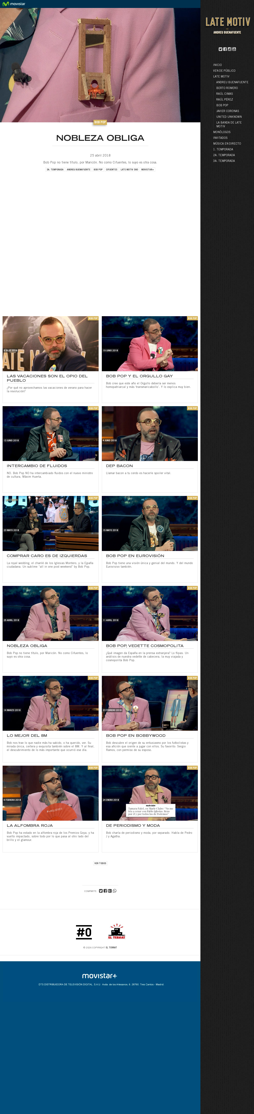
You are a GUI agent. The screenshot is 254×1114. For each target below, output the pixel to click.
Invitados (220, 138)
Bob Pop (222, 105)
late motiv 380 (129, 170)
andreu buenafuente (78, 170)
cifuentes (111, 170)
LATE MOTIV (221, 76)
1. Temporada (223, 149)
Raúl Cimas (224, 94)
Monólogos (222, 132)
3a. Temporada (224, 161)
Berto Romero (227, 88)
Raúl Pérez (224, 100)
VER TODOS (100, 863)
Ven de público (224, 71)
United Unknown (229, 117)
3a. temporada (55, 170)
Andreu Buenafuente (232, 82)
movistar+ (147, 170)
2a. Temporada (224, 155)
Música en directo (227, 144)
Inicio (217, 65)
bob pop (98, 170)
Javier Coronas (227, 111)
